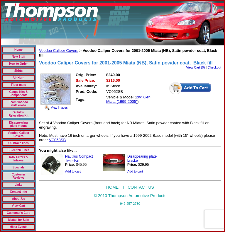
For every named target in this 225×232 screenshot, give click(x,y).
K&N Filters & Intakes (18, 159)
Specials (19, 167)
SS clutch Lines (18, 150)
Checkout (214, 67)
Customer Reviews (19, 176)
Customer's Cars (18, 212)
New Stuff (18, 56)
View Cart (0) (195, 67)
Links (18, 184)
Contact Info (18, 191)
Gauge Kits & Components (18, 93)
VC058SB (57, 140)
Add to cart (73, 171)
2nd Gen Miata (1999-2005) (128, 99)
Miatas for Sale (18, 219)
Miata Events (18, 226)
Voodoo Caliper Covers (18, 134)
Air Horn (18, 77)
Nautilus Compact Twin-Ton (79, 158)
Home (18, 49)
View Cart (18, 205)
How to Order (18, 63)
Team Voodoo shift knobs (18, 103)
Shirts (18, 70)
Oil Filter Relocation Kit (18, 114)
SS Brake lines (18, 143)
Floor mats (18, 84)
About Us (18, 198)
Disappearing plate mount (18, 124)
